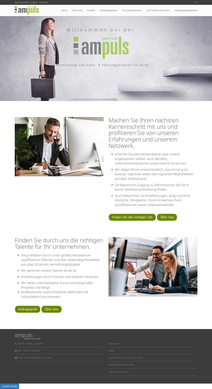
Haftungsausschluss (118, 372)
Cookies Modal (9, 386)
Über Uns (77, 10)
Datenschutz (114, 357)
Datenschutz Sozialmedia (121, 365)
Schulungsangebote (186, 10)
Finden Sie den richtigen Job (132, 217)
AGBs (111, 350)
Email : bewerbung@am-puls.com (34, 357)
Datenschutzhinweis (133, 357)
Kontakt (91, 10)
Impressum (114, 343)
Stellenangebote (108, 10)
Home (64, 10)
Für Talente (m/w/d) (158, 10)
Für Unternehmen (132, 10)
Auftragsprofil (27, 309)
